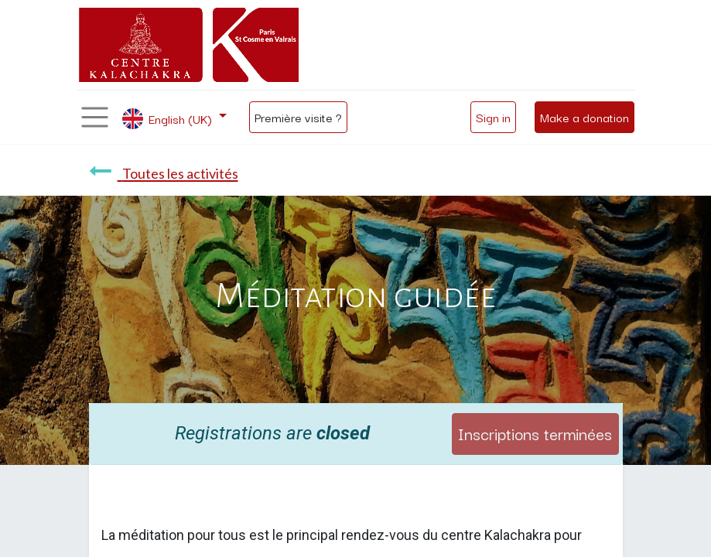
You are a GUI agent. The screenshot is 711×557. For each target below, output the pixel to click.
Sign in (493, 117)
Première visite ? (298, 117)
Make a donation (584, 117)
